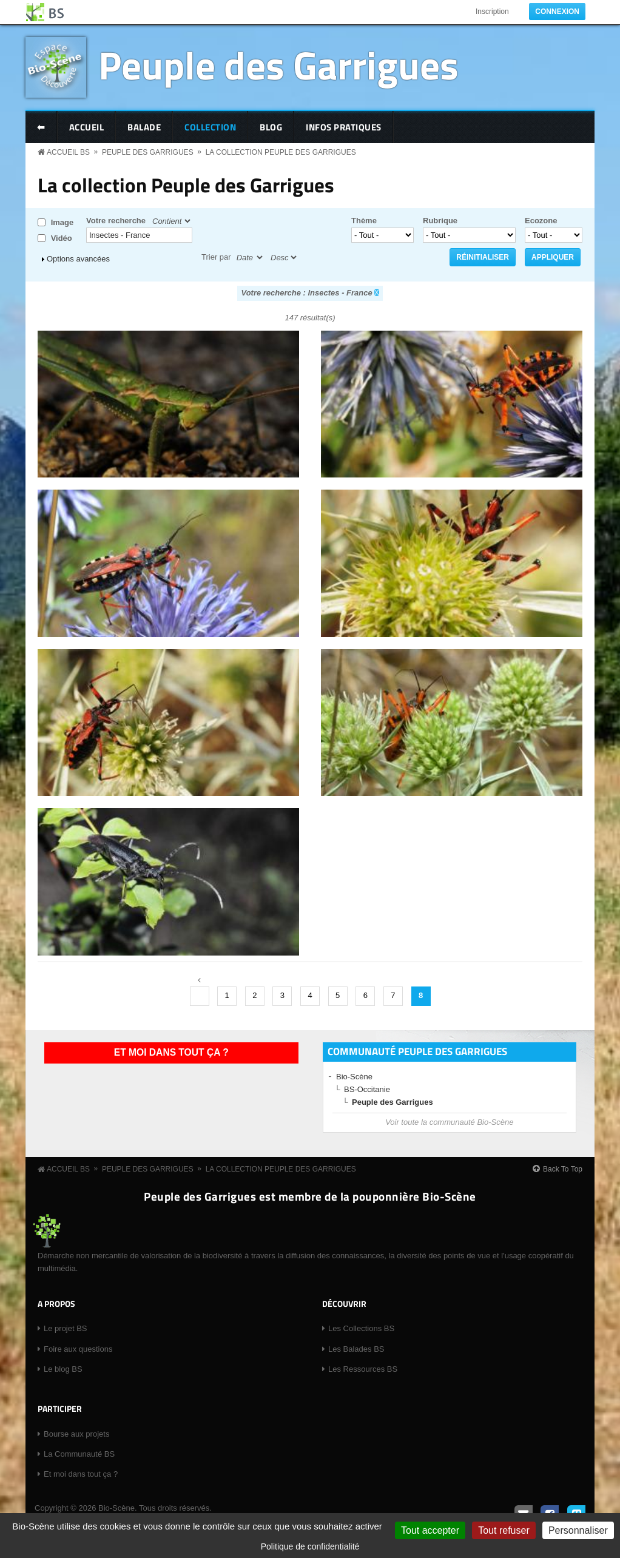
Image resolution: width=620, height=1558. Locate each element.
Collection (210, 127)
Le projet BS (65, 1328)
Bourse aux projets (76, 1433)
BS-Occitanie (367, 1089)
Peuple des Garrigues (278, 65)
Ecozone (541, 220)
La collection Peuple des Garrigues (281, 152)
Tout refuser (503, 1530)
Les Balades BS (356, 1349)
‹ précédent (199, 996)
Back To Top (562, 1169)
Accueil (86, 127)
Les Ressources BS (362, 1369)
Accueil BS (68, 152)
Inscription (492, 11)
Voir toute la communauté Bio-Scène (449, 1122)
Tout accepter (430, 1530)
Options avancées (78, 258)
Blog (271, 127)
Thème (364, 220)
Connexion (557, 11)
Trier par (216, 256)
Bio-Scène (354, 1076)
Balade (144, 127)
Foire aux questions (78, 1349)
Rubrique (440, 220)
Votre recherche (116, 220)
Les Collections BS (361, 1328)
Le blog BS (63, 1369)
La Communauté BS (79, 1454)
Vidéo (61, 238)
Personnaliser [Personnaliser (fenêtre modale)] (578, 1530)
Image (62, 222)
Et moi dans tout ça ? (171, 1052)
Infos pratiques (344, 127)
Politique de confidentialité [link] (310, 1546)
